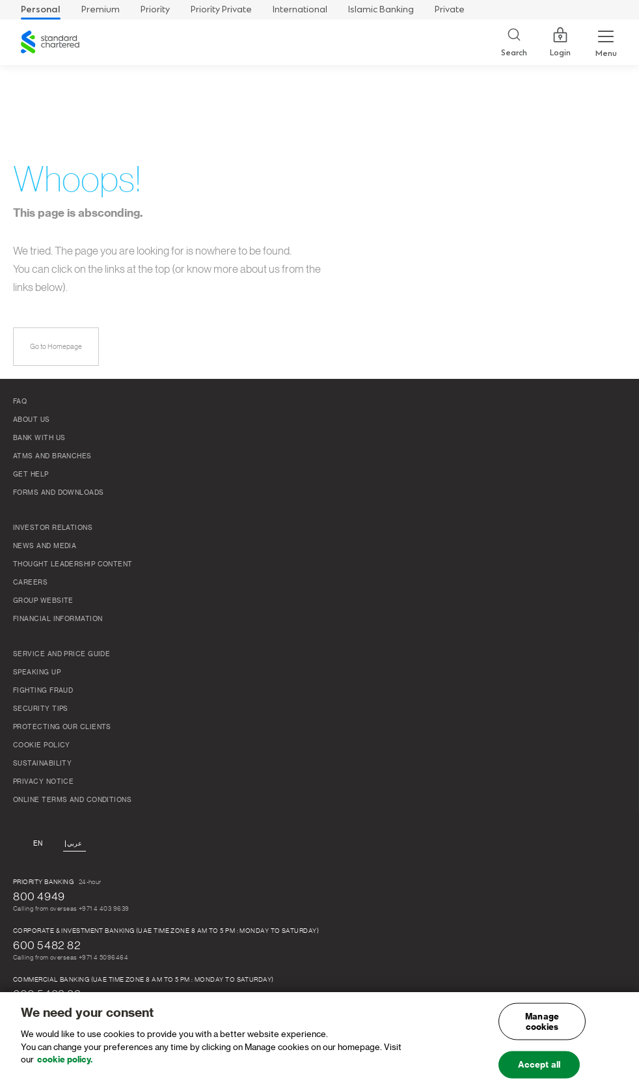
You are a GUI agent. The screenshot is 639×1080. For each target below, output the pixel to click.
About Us (31, 420)
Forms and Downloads (58, 493)
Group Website (43, 601)
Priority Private (221, 9)
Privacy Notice (43, 782)
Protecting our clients (62, 727)
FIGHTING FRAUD (43, 690)
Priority (155, 9)
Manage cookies (542, 1026)
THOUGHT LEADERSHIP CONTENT (73, 564)
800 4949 (39, 896)
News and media (44, 546)
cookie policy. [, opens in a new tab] (64, 1064)
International (300, 9)
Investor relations (52, 528)
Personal (41, 9)
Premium (100, 9)
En (37, 843)
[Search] (514, 43)
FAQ (20, 401)
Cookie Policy (41, 745)
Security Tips (40, 709)
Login (560, 42)
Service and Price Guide (61, 654)
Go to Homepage (56, 346)
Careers (30, 582)
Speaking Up (37, 672)
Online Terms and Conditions (72, 800)
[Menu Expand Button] (606, 42)
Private (450, 9)
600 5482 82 (47, 945)
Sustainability (42, 763)
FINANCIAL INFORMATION (57, 619)
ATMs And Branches (52, 456)
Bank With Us (39, 438)
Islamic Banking (381, 9)
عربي (74, 843)
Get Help (31, 474)
